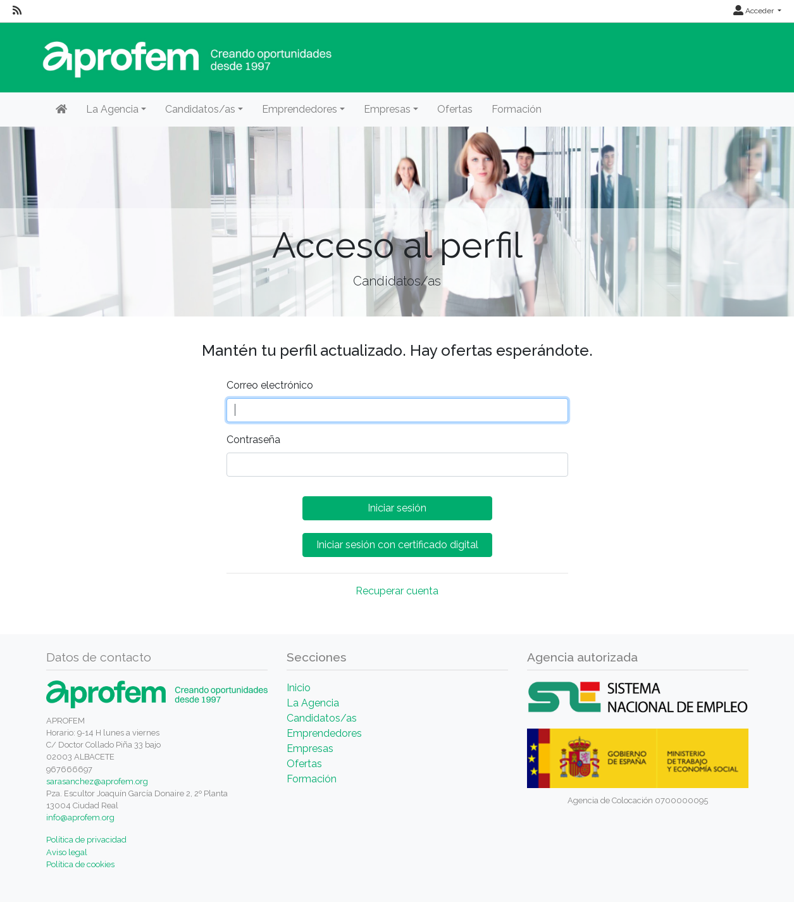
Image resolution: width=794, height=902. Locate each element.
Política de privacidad (86, 839)
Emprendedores (324, 733)
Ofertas (455, 109)
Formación (517, 109)
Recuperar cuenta (397, 591)
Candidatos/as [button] (200, 109)
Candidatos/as (322, 718)
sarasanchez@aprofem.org (97, 781)
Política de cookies (80, 864)
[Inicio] (61, 109)
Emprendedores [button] (299, 109)
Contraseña (253, 440)
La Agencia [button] (112, 109)
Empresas (310, 748)
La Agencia (313, 703)
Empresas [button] (387, 109)
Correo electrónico (269, 385)
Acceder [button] (754, 10)
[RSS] (17, 10)
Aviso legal (66, 852)
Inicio (299, 688)
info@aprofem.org (80, 817)
